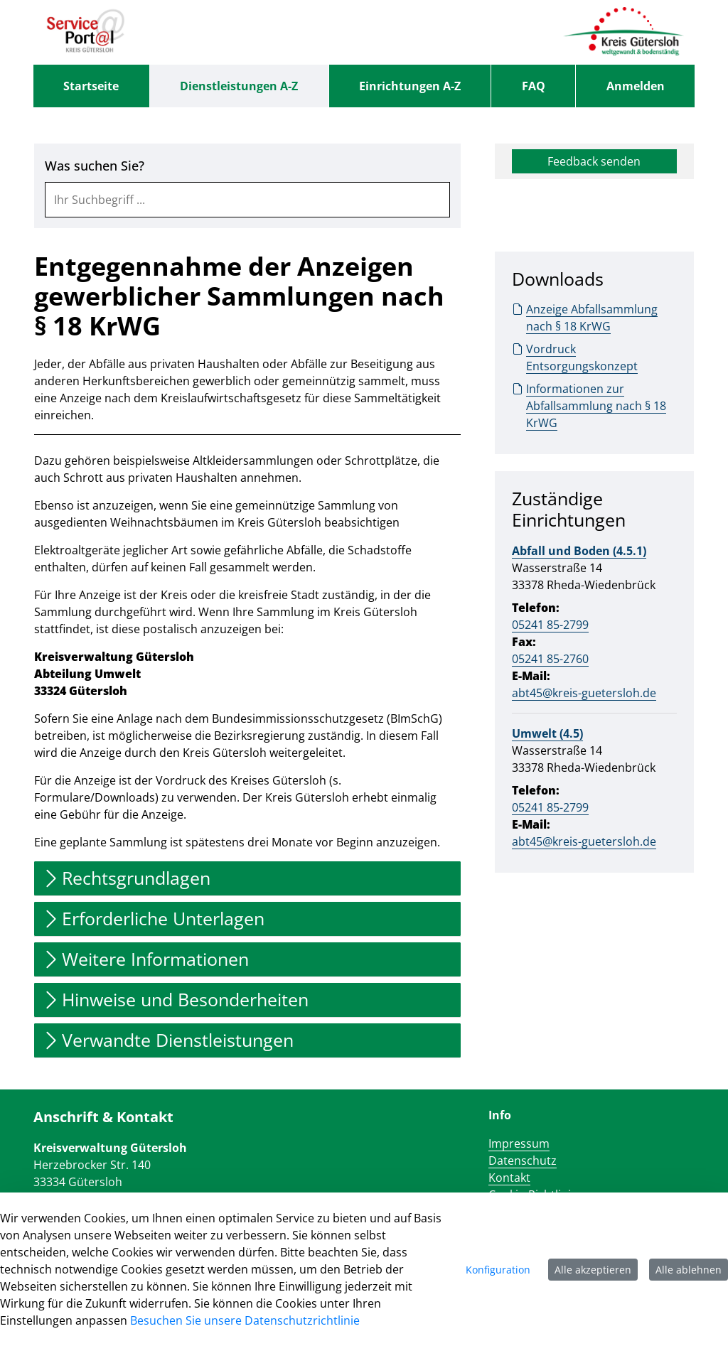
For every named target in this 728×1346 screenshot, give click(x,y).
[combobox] (247, 199)
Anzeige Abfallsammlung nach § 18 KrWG (585, 317)
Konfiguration (498, 1269)
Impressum (519, 1143)
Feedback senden (594, 161)
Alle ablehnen (688, 1269)
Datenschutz (522, 1160)
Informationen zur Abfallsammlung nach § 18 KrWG (589, 405)
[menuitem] (91, 86)
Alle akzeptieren (593, 1269)
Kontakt (509, 1177)
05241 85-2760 (550, 659)
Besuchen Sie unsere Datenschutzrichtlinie (245, 1320)
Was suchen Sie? (94, 165)
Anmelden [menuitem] (635, 86)
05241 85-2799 (550, 624)
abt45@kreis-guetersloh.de (584, 693)
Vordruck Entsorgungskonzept (575, 357)
